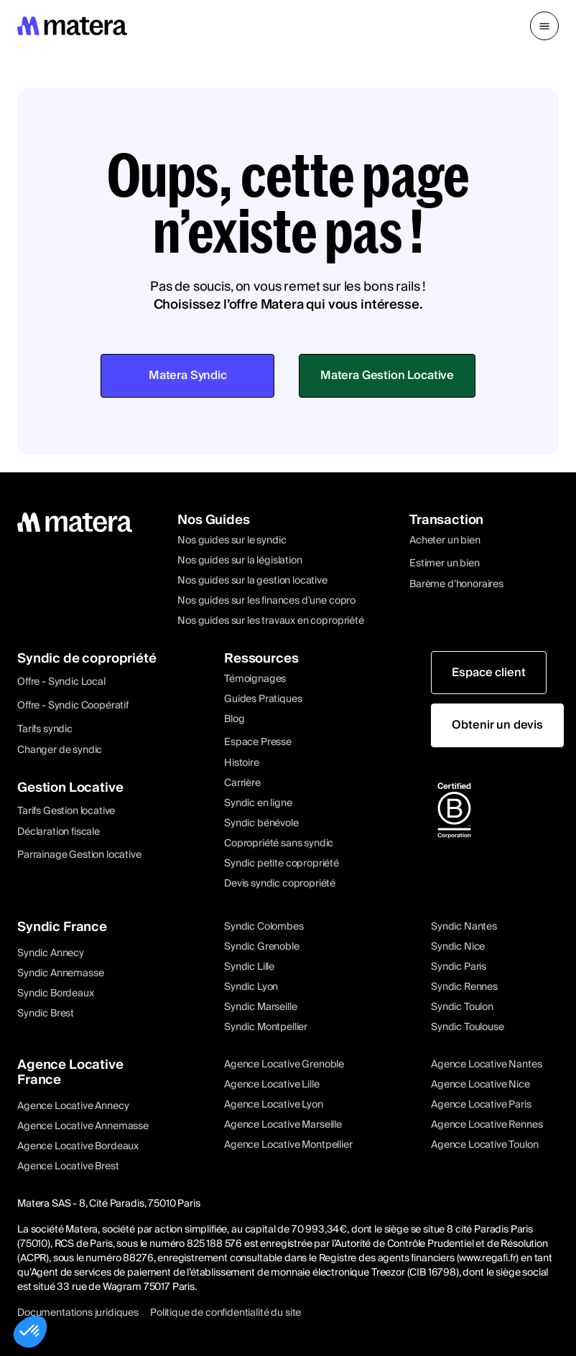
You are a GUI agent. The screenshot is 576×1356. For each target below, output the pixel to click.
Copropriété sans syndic (278, 843)
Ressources (261, 658)
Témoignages (255, 679)
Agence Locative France (70, 1072)
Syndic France (62, 927)
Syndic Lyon (251, 987)
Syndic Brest (45, 1013)
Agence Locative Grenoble (284, 1064)
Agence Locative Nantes (486, 1064)
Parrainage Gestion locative (79, 855)
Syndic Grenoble (261, 947)
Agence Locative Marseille (283, 1125)
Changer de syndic (59, 750)
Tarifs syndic (45, 729)
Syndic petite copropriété (281, 863)
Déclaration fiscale (58, 832)
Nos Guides (213, 520)
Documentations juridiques (78, 1313)
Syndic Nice (458, 947)
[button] (544, 25)
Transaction (446, 520)
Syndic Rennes (464, 987)
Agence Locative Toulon (484, 1145)
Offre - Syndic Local (61, 682)
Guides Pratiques (263, 699)
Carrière (242, 783)
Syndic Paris (458, 967)
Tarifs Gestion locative (66, 811)
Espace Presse (258, 742)
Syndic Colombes (264, 927)
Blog (234, 719)
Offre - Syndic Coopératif (73, 705)
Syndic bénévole (261, 823)
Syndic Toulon (462, 1007)
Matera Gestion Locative (387, 375)
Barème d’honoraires (456, 584)
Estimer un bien (444, 563)
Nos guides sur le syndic (231, 540)
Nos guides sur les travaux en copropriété (270, 621)
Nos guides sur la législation (239, 560)
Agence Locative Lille (272, 1084)
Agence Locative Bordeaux (78, 1146)
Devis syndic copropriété (279, 883)
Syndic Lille (249, 967)
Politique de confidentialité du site (225, 1313)
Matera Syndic (188, 375)
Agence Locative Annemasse (83, 1126)
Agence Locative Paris (481, 1105)
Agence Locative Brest (68, 1166)
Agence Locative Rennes (486, 1125)
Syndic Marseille (260, 1007)
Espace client (488, 673)
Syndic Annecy (50, 953)
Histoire (241, 763)
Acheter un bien (444, 540)
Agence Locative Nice (480, 1084)
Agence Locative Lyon (273, 1105)
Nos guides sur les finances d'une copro (266, 601)
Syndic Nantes (464, 927)
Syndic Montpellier (265, 1027)
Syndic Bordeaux (55, 993)
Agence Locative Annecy (73, 1106)
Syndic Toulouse (467, 1027)
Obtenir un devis (497, 725)
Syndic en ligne (258, 803)
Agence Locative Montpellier (288, 1145)
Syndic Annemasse (60, 973)
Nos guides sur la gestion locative (252, 581)
